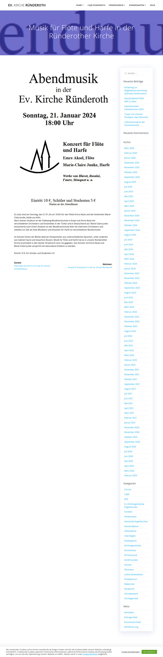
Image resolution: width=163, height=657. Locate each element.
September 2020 (132, 441)
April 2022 (129, 350)
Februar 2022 (130, 360)
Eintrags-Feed (130, 617)
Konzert (128, 564)
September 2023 (132, 287)
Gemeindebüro (131, 526)
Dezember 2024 (131, 215)
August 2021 (130, 388)
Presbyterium (130, 579)
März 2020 (129, 470)
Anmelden (129, 612)
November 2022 (132, 321)
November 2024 (132, 220)
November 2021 (132, 374)
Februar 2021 (130, 417)
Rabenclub (129, 584)
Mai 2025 (128, 196)
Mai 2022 (128, 345)
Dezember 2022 (131, 316)
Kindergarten (136, 5)
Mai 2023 (128, 302)
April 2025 (129, 201)
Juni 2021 (128, 398)
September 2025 (132, 177)
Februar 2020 (130, 475)
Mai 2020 (128, 461)
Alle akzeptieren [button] (149, 652)
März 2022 (129, 355)
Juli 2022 (128, 336)
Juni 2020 (128, 456)
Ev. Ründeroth (27, 5)
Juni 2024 (128, 244)
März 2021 (129, 413)
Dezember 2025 (131, 162)
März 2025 (129, 206)
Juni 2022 (128, 340)
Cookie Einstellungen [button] (131, 652)
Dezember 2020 (131, 427)
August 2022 (130, 331)
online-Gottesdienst (133, 574)
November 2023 (132, 278)
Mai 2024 (128, 249)
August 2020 (130, 446)
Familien (128, 511)
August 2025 (130, 182)
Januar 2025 (130, 210)
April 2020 (129, 465)
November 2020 (132, 432)
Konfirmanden (131, 560)
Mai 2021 (128, 403)
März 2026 (129, 148)
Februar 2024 (130, 263)
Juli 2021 (128, 393)
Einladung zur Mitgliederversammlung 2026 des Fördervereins (135, 90)
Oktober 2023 (130, 283)
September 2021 (132, 384)
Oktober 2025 (130, 172)
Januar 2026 (130, 157)
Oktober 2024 (130, 225)
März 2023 (129, 307)
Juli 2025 (128, 186)
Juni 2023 (128, 297)
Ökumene (129, 569)
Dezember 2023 (131, 273)
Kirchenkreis (130, 550)
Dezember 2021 (131, 369)
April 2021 (129, 408)
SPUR (152, 5)
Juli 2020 (128, 451)
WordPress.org (131, 627)
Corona (127, 489)
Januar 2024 (130, 268)
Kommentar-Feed (132, 622)
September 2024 (132, 230)
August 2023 (130, 292)
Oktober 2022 (130, 326)
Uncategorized (131, 598)
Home (79, 5)
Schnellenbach (131, 593)
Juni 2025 (128, 191)
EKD (126, 499)
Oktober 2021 (130, 379)
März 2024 (129, 258)
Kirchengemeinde (132, 545)
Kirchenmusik (130, 555)
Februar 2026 (130, 153)
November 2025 (132, 167)
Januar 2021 (130, 422)
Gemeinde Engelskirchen (136, 521)
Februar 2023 (130, 311)
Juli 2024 (128, 239)
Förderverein (116, 5)
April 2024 (129, 254)
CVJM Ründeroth (96, 5)
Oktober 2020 (130, 437)
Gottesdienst (130, 531)
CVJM (126, 494)
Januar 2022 (130, 364)
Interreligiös (130, 535)
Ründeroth (129, 588)
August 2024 (130, 234)
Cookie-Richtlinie (90, 654)
